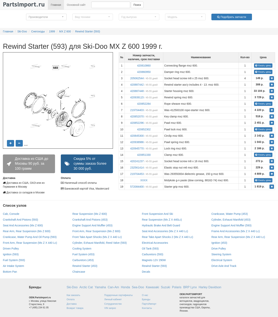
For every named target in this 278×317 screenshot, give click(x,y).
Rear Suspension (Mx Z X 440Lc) (162, 219)
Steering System (221, 254)
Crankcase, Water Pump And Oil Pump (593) (30, 237)
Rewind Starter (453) (84, 265)
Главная (56, 4)
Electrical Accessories (155, 242)
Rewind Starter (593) (87, 31)
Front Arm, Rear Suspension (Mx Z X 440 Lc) (30, 242)
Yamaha (100, 287)
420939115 (137, 97)
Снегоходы (38, 31)
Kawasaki (152, 287)
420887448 (137, 91)
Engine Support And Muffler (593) (231, 225)
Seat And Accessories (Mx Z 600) (23, 225)
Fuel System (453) (83, 254)
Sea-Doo (138, 287)
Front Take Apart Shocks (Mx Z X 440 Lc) (97, 237)
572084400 (137, 186)
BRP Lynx (190, 287)
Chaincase (78, 271)
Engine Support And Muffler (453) (92, 225)
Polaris (176, 287)
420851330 (144, 154)
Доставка (72, 304)
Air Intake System (13, 265)
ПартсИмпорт (149, 304)
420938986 (137, 142)
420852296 (137, 122)
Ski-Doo (22, 31)
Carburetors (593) (152, 254)
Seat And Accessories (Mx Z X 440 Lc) (165, 231)
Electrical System (221, 260)
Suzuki (165, 287)
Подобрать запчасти (231, 17)
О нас (145, 295)
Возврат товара (75, 308)
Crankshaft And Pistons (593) (20, 219)
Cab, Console (11, 213)
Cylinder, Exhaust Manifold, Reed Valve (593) (99, 242)
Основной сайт (76, 4)
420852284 (144, 103)
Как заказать (73, 295)
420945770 (137, 148)
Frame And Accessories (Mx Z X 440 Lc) (235, 231)
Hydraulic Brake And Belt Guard (161, 225)
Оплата (71, 299)
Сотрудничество (113, 304)
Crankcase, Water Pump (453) (229, 213)
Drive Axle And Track (223, 265)
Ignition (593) (11, 254)
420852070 (137, 116)
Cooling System (81, 248)
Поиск (137, 4)
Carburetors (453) (83, 260)
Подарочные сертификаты (118, 295)
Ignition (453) (219, 242)
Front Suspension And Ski (157, 213)
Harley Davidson (210, 287)
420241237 (137, 161)
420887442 (137, 84)
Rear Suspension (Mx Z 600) (89, 213)
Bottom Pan (10, 271)
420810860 (144, 65)
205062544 (137, 78)
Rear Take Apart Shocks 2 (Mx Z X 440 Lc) (167, 237)
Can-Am (113, 287)
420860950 (144, 71)
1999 (52, 31)
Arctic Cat (86, 287)
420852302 (144, 129)
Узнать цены (263, 65)
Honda (125, 287)
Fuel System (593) (14, 260)
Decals (146, 271)
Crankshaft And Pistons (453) (90, 219)
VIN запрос (110, 308)
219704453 (137, 173)
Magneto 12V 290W (154, 260)
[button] (46, 17)
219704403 (137, 110)
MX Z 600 (65, 31)
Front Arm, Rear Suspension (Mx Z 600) (96, 231)
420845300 (137, 135)
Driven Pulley (11, 248)
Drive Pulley (218, 248)
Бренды (146, 299)
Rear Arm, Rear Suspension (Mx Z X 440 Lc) (238, 237)
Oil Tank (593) (150, 248)
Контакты (147, 308)
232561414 (137, 167)
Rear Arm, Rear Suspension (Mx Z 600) (26, 231)
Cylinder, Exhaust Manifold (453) (230, 219)
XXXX (143, 180)
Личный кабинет (113, 299)
